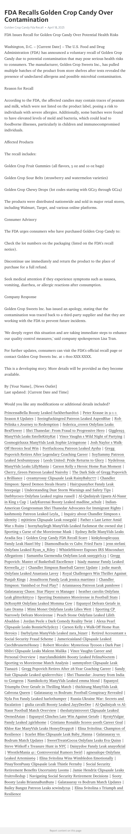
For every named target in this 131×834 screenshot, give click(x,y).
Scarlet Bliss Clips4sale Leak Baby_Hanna (58, 734)
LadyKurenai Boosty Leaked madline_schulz (65, 502)
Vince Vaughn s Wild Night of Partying (91, 436)
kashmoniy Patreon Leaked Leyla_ (32, 514)
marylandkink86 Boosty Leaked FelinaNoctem (77, 657)
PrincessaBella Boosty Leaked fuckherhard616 (41, 412)
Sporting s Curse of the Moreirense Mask (37, 531)
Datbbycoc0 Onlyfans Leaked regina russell (39, 496)
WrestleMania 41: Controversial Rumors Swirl (44, 752)
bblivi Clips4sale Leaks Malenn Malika (35, 651)
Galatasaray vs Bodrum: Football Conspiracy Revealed (78, 692)
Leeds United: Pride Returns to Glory (73, 460)
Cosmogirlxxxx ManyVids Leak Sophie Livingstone (45, 442)
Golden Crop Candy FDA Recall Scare (56, 537)
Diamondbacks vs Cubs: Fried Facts (73, 543)
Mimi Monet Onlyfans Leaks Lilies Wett (59, 609)
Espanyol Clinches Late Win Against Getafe (64, 716)
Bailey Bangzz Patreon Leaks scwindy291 (37, 788)
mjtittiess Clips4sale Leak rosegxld (49, 519)
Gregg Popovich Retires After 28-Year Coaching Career (66, 668)
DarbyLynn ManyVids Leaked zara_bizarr (54, 633)
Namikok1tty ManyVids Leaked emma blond (63, 680)
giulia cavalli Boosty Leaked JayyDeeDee (58, 704)
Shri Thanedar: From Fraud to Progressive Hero (65, 430)
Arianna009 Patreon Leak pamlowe (91, 585)
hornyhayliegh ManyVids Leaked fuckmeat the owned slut (75, 526)
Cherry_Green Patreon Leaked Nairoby (36, 472)
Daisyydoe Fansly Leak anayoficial (97, 746)
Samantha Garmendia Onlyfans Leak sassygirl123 (66, 555)
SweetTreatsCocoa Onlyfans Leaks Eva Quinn (84, 740)
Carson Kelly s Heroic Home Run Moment (87, 466)
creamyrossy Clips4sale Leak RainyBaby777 (61, 478)
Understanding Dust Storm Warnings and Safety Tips (68, 490)
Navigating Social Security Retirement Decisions (68, 776)
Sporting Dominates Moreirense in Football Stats (78, 597)
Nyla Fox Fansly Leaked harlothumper (35, 698)
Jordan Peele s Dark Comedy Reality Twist (57, 621)
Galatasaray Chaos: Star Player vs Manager (39, 591)
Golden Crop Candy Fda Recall (24, 27)
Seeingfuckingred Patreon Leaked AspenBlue (73, 418)
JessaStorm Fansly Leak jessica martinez (62, 579)
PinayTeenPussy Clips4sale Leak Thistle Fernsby (43, 764)
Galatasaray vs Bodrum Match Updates (89, 782)
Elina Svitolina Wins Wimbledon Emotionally (76, 758)
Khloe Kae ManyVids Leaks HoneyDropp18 (39, 728)
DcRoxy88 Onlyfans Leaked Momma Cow (38, 603)
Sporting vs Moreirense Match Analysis (36, 663)
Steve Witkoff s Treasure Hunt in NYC (35, 746)
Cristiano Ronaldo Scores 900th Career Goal (86, 722)
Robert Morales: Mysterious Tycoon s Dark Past (82, 645)
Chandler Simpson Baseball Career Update (63, 567)
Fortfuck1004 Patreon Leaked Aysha (72, 448)
